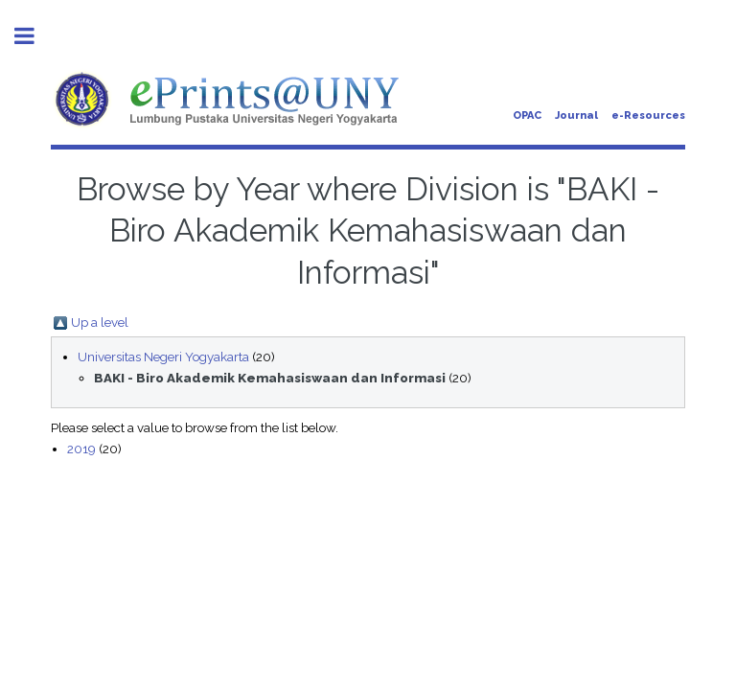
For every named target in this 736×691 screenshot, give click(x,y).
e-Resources (648, 115)
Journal (576, 115)
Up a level (99, 322)
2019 (81, 448)
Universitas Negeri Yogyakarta (163, 356)
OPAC (527, 115)
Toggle (34, 36)
